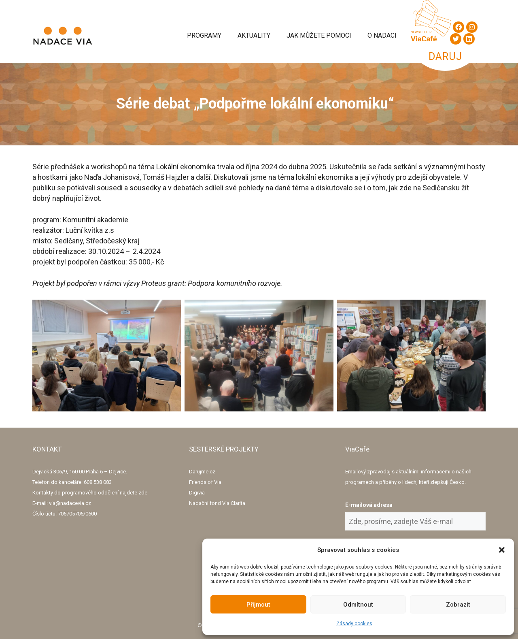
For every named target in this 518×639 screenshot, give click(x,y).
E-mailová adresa (369, 505)
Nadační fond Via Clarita (217, 503)
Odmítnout (358, 604)
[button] (502, 550)
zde (142, 493)
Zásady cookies (354, 623)
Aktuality (254, 35)
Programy (204, 35)
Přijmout (258, 604)
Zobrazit (458, 604)
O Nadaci (382, 35)
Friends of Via (205, 482)
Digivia (197, 493)
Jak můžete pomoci (319, 35)
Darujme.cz (202, 472)
